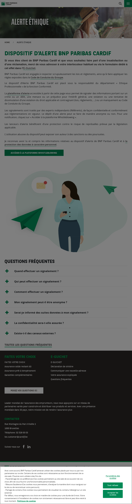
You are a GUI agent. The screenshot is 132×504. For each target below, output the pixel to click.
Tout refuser (112, 485)
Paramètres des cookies (113, 477)
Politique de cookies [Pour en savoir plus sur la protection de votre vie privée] (26, 501)
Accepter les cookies (112, 494)
